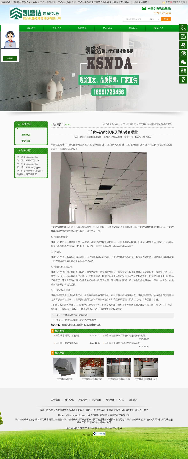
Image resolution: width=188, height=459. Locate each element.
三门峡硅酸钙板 (48, 2)
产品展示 (107, 28)
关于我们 (56, 28)
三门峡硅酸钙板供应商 (119, 379)
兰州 (92, 428)
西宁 (97, 428)
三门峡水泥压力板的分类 (68, 335)
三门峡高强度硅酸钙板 (146, 379)
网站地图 (110, 400)
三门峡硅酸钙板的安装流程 (74, 315)
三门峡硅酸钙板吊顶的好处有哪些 (155, 124)
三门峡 (108, 428)
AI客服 (10, 58)
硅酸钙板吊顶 (69, 325)
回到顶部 (133, 400)
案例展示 (133, 28)
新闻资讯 (82, 28)
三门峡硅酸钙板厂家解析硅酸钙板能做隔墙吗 (127, 335)
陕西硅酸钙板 (93, 325)
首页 (122, 124)
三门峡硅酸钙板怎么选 (67, 343)
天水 (87, 428)
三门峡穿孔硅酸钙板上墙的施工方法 (123, 343)
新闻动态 (26, 135)
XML (121, 400)
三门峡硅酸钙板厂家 (92, 379)
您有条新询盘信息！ (175, 2)
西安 (114, 428)
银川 (102, 428)
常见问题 (26, 141)
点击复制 (94, 415)
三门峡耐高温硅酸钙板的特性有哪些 (78, 320)
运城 (119, 428)
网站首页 (31, 28)
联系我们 (158, 28)
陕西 (82, 428)
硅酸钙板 (81, 325)
